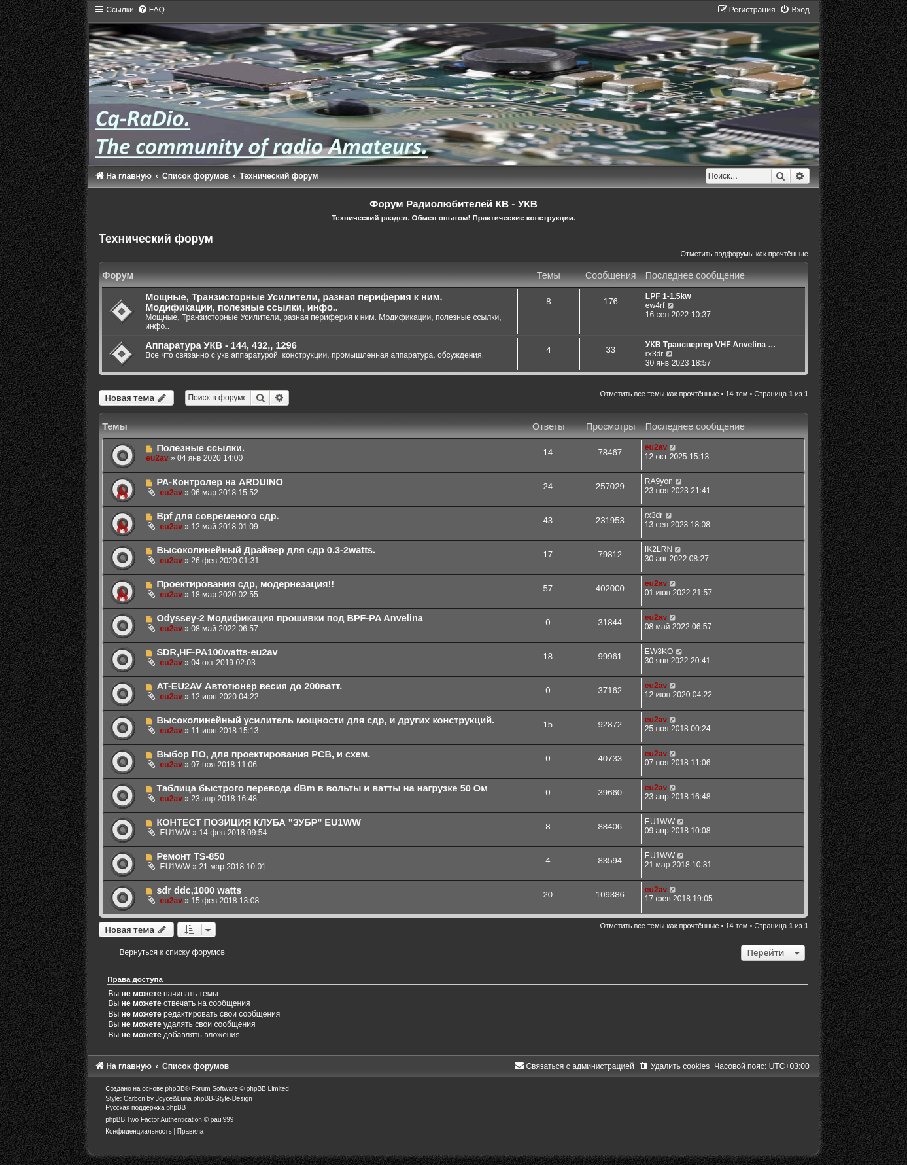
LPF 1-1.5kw (668, 296)
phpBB (175, 1088)
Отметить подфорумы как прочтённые (744, 254)
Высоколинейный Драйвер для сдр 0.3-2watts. (265, 550)
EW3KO (659, 651)
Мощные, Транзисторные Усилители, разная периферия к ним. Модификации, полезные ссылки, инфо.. (293, 302)
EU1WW (175, 832)
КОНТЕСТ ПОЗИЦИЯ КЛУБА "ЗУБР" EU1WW (258, 822)
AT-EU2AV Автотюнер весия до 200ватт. (249, 686)
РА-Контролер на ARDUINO (219, 482)
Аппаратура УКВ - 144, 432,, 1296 (221, 345)
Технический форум (156, 238)
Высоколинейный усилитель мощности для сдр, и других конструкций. (325, 720)
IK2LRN (658, 549)
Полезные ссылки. (200, 448)
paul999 (222, 1119)
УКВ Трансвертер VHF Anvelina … (710, 344)
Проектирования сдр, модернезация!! (245, 584)
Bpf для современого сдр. (217, 516)
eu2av (157, 457)
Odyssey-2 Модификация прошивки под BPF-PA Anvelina (289, 618)
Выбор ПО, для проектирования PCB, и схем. (263, 754)
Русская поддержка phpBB (145, 1107)
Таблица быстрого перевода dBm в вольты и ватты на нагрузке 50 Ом (321, 788)
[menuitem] (151, 9)
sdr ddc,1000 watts (198, 890)
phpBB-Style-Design (223, 1098)
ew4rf (655, 305)
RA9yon (659, 481)
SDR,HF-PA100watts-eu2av (216, 652)
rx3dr (654, 353)
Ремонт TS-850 (190, 856)
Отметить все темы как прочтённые (659, 394)
